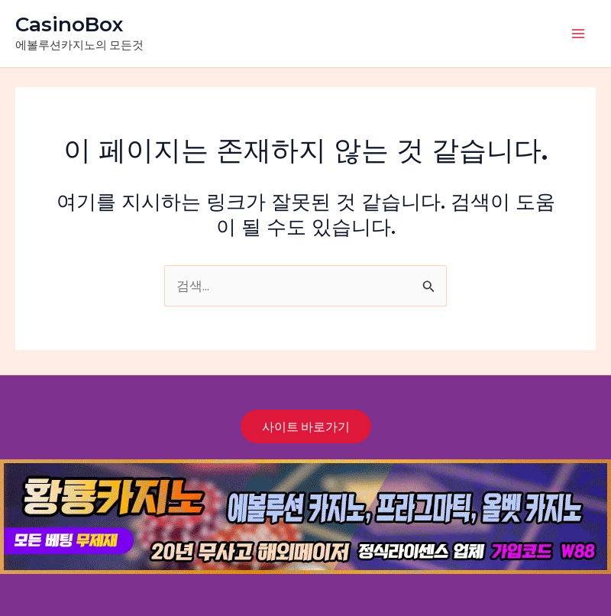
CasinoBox (69, 24)
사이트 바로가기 (306, 426)
